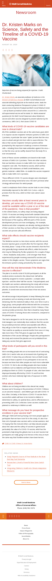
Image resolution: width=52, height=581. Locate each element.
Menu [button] (4, 5)
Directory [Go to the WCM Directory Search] (26, 572)
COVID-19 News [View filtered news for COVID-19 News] (16, 443)
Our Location (3, 516)
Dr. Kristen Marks (8, 97)
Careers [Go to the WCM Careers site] (26, 566)
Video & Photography (26, 533)
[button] (48, 4)
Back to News (26, 482)
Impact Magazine (26, 531)
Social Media (26, 536)
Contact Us (48, 516)
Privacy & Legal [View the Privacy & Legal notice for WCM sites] (26, 559)
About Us (26, 539)
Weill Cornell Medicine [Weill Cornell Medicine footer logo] (26, 548)
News (26, 525)
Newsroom (26, 12)
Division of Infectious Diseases (12, 100)
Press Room (26, 528)
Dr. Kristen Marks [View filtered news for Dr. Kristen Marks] (27, 443)
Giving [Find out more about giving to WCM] (26, 569)
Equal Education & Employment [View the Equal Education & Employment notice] (26, 562)
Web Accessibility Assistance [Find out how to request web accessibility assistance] (26, 575)
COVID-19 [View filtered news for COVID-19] (8, 443)
